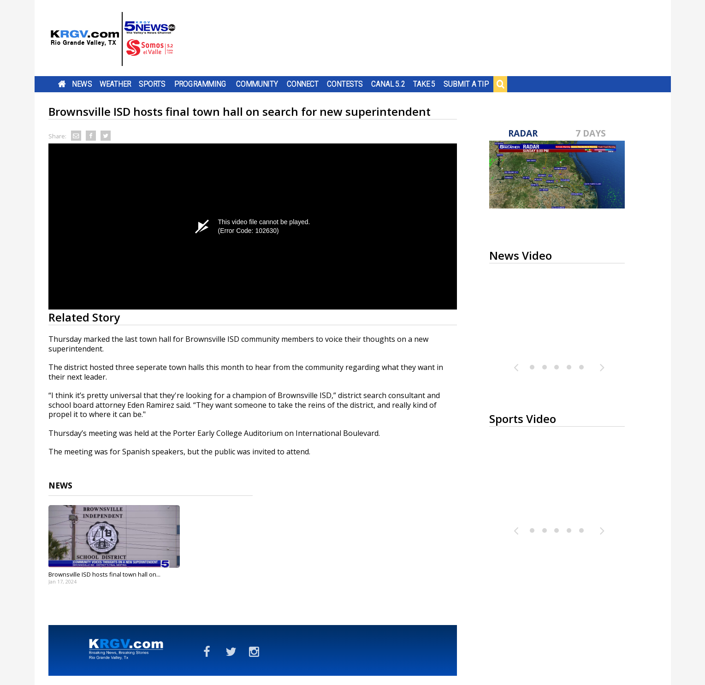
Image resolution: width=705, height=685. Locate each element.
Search (500, 84)
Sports (152, 84)
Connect (302, 84)
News (82, 84)
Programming (200, 84)
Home (61, 84)
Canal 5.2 (388, 84)
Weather (114, 84)
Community (257, 84)
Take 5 (424, 84)
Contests (344, 84)
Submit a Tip (466, 84)
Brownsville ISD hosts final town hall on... (104, 574)
